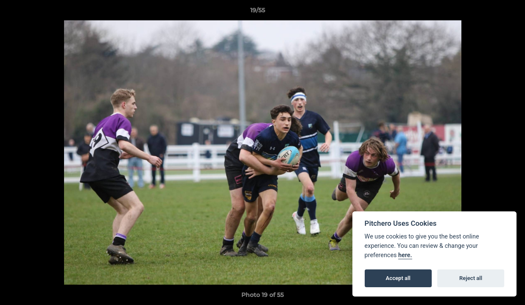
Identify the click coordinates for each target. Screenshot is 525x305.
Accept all (398, 278)
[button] (489, 12)
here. (405, 255)
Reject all (470, 278)
